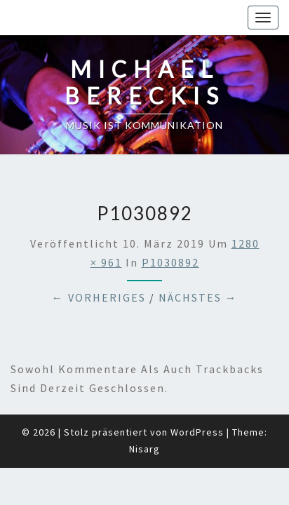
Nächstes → (198, 262)
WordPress (197, 397)
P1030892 (170, 227)
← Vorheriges (99, 262)
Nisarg (144, 414)
